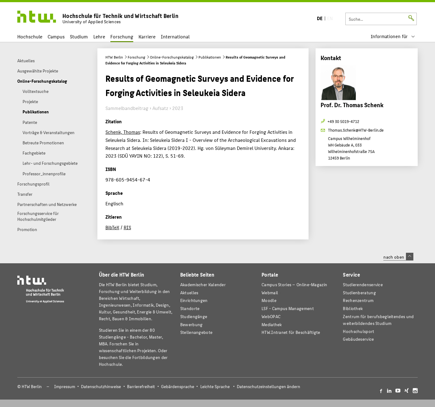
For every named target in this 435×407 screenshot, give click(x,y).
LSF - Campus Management (288, 308)
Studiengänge (193, 316)
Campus (56, 36)
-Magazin (294, 284)
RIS (127, 227)
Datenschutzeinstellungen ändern (268, 386)
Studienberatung (359, 292)
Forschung (121, 36)
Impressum (64, 386)
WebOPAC (271, 316)
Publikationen (209, 57)
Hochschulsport (358, 331)
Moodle (269, 300)
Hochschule (29, 36)
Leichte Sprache (215, 386)
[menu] (393, 36)
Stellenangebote (196, 332)
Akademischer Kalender (203, 284)
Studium (79, 36)
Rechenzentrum (358, 300)
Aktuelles (189, 292)
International (175, 36)
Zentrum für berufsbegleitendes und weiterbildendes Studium (378, 319)
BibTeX (112, 227)
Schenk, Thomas (122, 132)
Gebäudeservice (358, 339)
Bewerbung (191, 324)
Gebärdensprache (177, 386)
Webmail (270, 292)
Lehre (99, 36)
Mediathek (272, 324)
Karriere (147, 36)
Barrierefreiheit (141, 386)
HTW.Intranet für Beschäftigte (291, 332)
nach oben (398, 256)
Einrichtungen (194, 300)
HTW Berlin (114, 57)
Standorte (190, 308)
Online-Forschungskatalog (172, 57)
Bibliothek (353, 308)
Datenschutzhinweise (101, 386)
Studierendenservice (363, 284)
